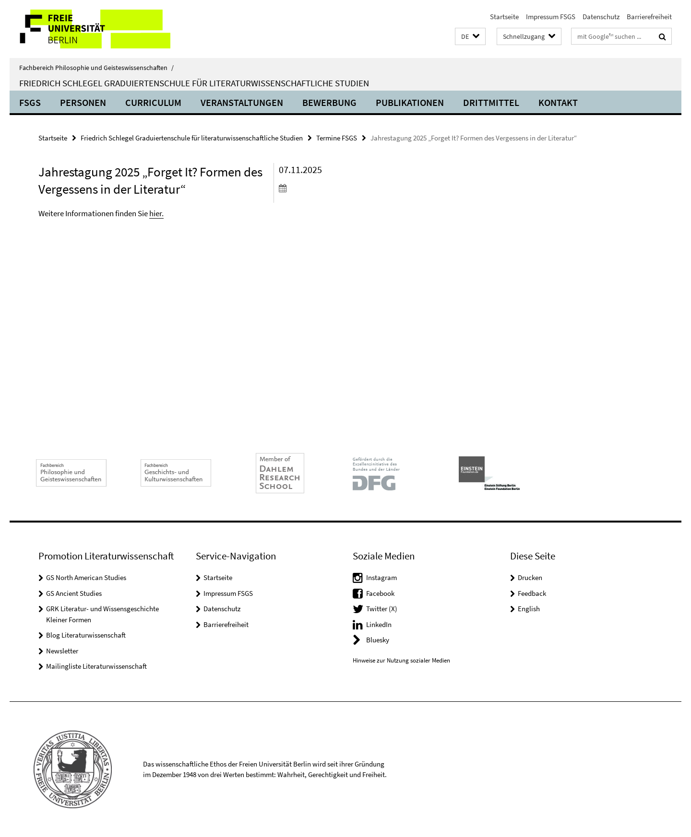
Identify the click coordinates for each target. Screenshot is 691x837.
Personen (83, 102)
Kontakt (558, 102)
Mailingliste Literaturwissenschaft (96, 666)
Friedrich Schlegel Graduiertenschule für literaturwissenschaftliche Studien (194, 83)
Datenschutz (601, 16)
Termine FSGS (336, 137)
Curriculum (153, 102)
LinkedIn (379, 624)
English (529, 608)
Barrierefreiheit (649, 16)
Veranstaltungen (242, 102)
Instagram (381, 577)
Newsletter (62, 650)
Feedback (532, 593)
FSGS (30, 102)
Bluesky (377, 639)
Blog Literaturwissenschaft (86, 634)
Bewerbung (329, 102)
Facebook (380, 593)
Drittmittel (491, 102)
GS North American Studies (86, 577)
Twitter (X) (381, 608)
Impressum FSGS (550, 16)
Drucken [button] (530, 577)
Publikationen (410, 102)
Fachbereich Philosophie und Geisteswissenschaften (96, 67)
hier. (156, 213)
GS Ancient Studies (74, 593)
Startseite (504, 16)
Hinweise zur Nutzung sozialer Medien (401, 660)
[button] (470, 37)
